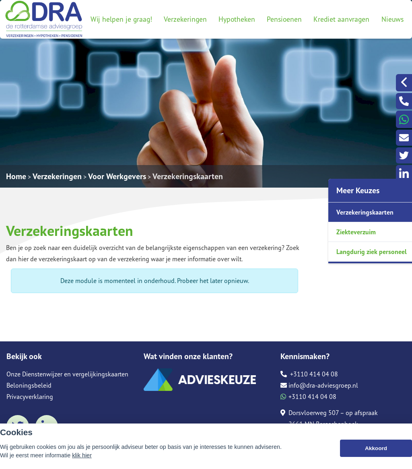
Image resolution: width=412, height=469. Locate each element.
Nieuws (392, 19)
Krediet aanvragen (341, 19)
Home (16, 176)
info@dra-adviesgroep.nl (319, 385)
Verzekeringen (185, 19)
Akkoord (376, 450)
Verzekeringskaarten (187, 176)
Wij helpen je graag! (121, 19)
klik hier (82, 457)
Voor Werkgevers (117, 176)
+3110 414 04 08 (309, 374)
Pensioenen (284, 19)
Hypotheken (236, 19)
